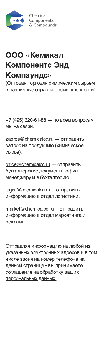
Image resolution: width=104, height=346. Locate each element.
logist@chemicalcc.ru (28, 190)
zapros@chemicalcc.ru (29, 139)
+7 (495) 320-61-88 (26, 120)
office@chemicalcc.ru (28, 164)
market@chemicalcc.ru (30, 209)
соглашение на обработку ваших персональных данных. (42, 275)
